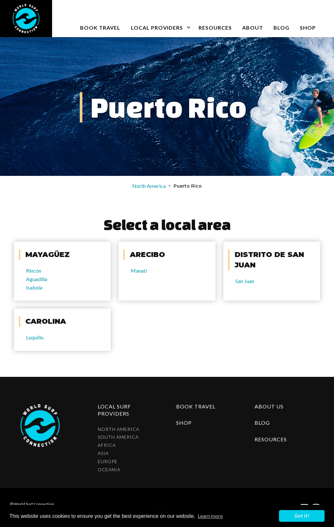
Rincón (33, 270)
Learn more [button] (210, 516)
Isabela (34, 287)
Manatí (139, 270)
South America (118, 437)
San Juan (244, 281)
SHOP (308, 27)
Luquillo (35, 337)
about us (269, 406)
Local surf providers (114, 410)
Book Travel (196, 406)
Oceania (109, 469)
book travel (100, 27)
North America (149, 186)
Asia (103, 453)
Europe (108, 461)
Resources (215, 27)
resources (271, 439)
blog (281, 27)
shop (184, 423)
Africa (107, 445)
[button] (159, 18)
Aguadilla (36, 279)
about (252, 27)
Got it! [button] (302, 516)
